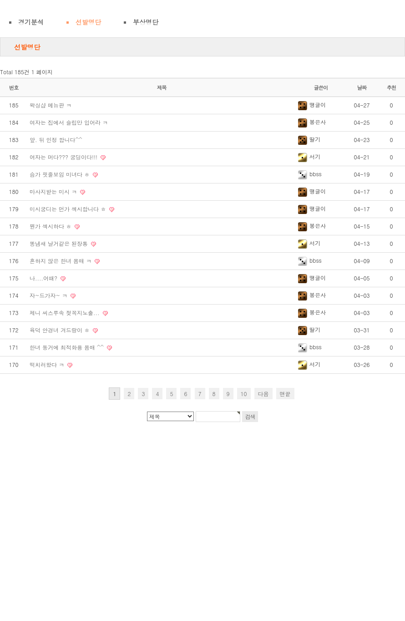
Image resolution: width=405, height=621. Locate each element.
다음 (263, 393)
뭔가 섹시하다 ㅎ (51, 226)
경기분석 (31, 21)
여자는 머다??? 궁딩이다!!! (64, 157)
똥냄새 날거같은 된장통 (60, 243)
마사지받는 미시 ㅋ (54, 191)
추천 (391, 87)
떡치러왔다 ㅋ (48, 364)
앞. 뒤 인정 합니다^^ (56, 139)
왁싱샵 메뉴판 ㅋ (50, 105)
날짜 (362, 87)
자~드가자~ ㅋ (49, 295)
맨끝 (285, 393)
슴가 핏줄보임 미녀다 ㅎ (60, 174)
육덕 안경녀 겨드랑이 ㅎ (60, 330)
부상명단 (145, 21)
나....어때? (44, 278)
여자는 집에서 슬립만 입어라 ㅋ (69, 122)
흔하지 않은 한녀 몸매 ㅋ (61, 261)
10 (244, 393)
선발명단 (88, 21)
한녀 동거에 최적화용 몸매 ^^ (68, 347)
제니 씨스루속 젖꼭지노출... (65, 312)
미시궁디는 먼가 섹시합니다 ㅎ (69, 209)
